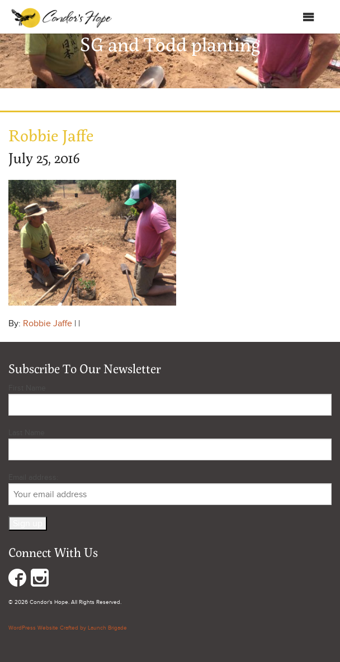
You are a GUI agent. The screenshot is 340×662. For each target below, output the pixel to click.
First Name (27, 388)
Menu (297, 17)
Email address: (170, 489)
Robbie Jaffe (47, 323)
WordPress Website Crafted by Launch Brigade (67, 628)
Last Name (26, 432)
